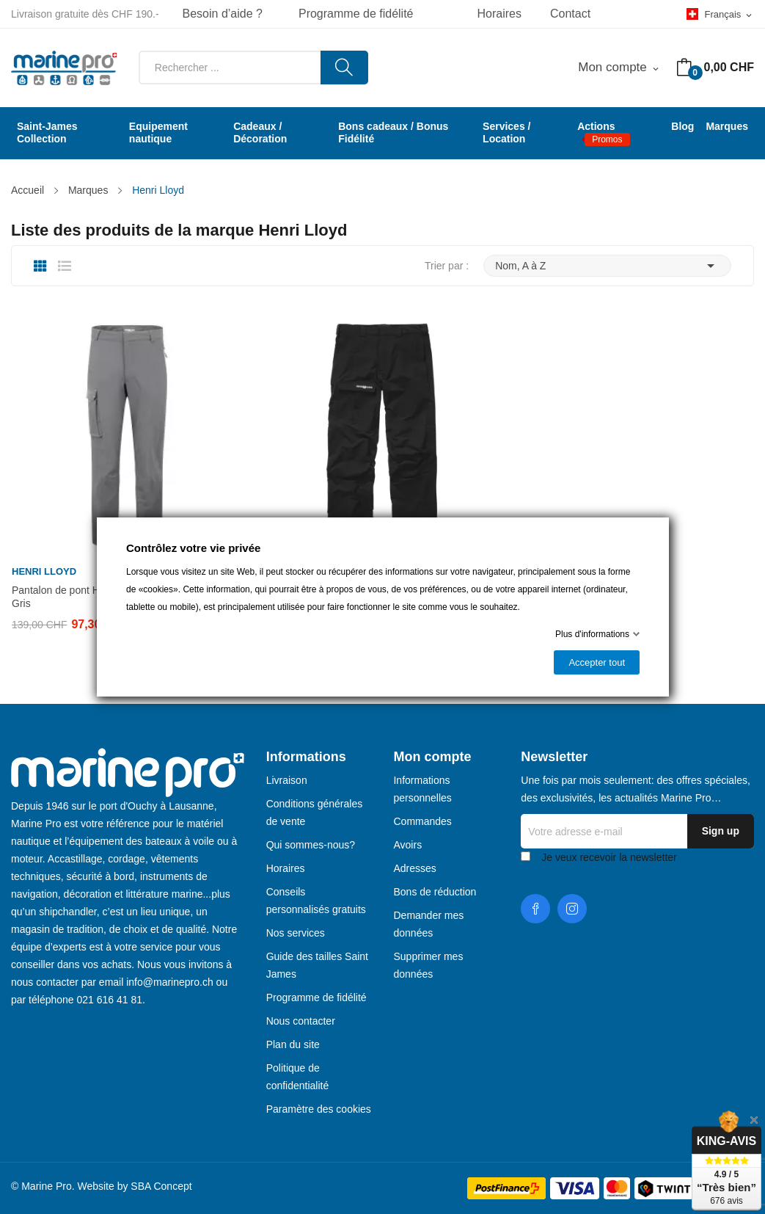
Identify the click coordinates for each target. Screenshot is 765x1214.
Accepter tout (596, 662)
